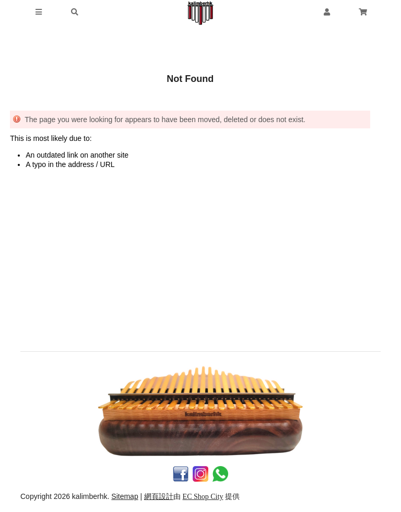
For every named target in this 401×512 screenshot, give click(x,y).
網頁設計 (158, 497)
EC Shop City (203, 497)
